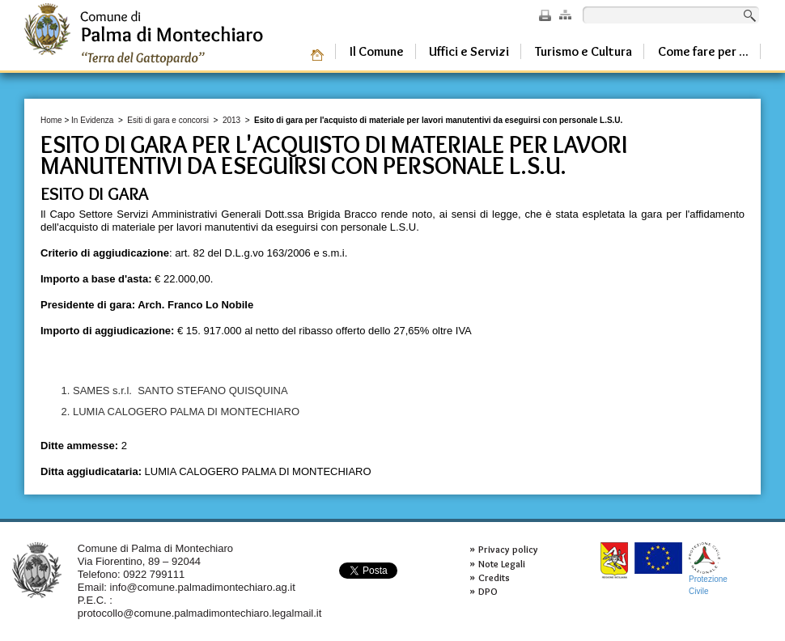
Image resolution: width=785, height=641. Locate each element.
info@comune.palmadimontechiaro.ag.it (202, 587)
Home (51, 120)
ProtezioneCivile (708, 568)
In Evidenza (92, 120)
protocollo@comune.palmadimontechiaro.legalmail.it (200, 613)
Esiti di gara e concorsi (168, 120)
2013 (231, 120)
